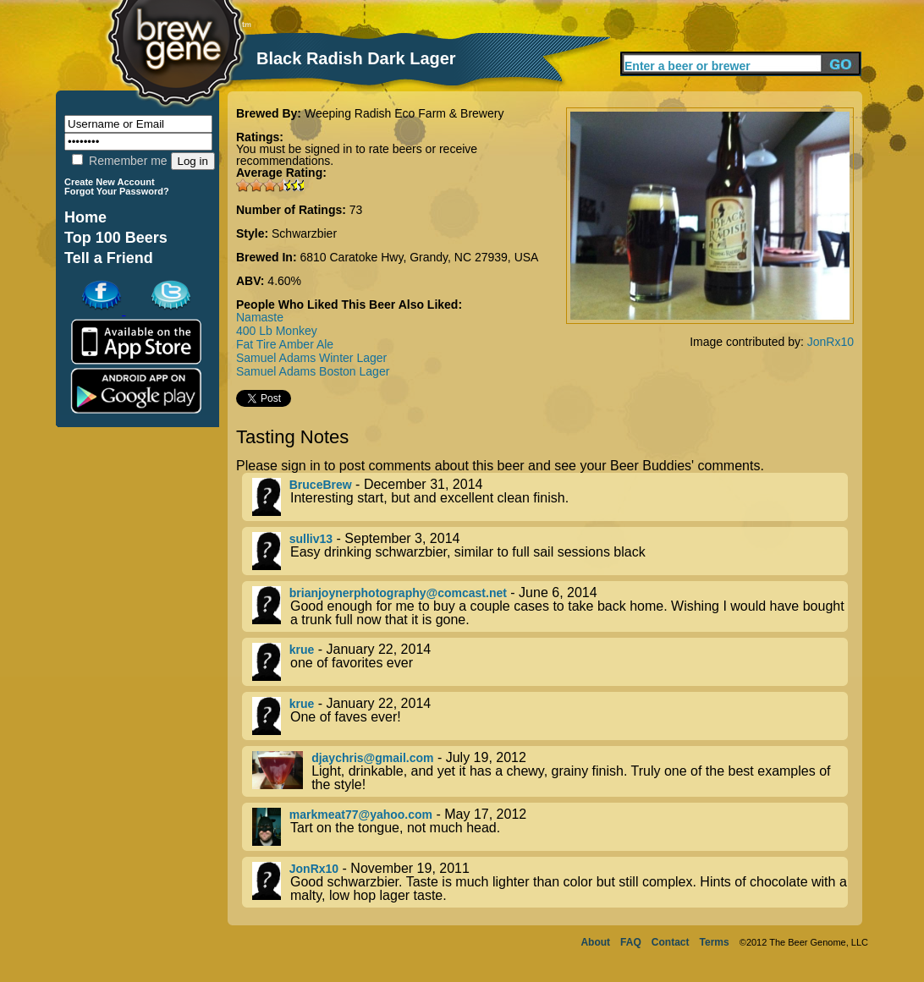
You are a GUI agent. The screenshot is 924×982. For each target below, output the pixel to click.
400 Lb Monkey (276, 330)
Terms (714, 942)
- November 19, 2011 (550, 882)
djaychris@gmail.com (372, 758)
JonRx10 (830, 341)
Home (85, 217)
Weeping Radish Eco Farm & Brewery (404, 113)
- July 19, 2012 (550, 771)
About (595, 942)
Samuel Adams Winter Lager (311, 358)
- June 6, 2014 (550, 606)
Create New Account (109, 182)
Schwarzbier (304, 233)
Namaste (259, 317)
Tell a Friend (108, 258)
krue (302, 649)
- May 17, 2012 (550, 827)
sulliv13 (311, 539)
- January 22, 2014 (550, 662)
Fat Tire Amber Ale (284, 344)
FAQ (630, 942)
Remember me (119, 160)
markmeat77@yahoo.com (360, 814)
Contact (671, 942)
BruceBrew (320, 484)
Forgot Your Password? (116, 191)
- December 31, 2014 (550, 497)
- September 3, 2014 (550, 551)
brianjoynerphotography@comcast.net (398, 593)
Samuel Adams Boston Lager (312, 371)
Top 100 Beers (116, 237)
